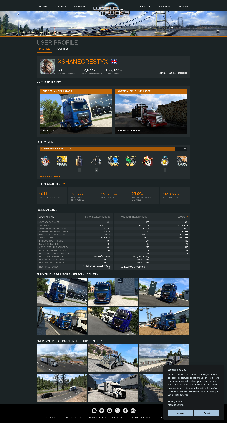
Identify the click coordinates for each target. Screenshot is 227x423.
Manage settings (176, 405)
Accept (180, 413)
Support (51, 417)
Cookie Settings (141, 417)
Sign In (183, 6)
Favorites (62, 48)
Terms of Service (72, 417)
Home (43, 6)
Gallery (60, 6)
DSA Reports (118, 417)
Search (145, 6)
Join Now (164, 6)
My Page (79, 6)
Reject (207, 413)
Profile (44, 48)
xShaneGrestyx (83, 61)
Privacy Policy (97, 417)
